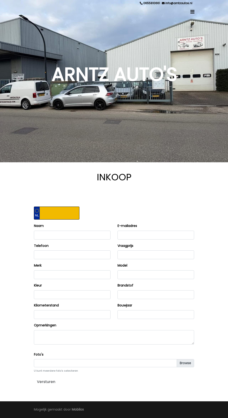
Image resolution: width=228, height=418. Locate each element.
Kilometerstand (46, 305)
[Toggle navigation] (192, 11)
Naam (39, 225)
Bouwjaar (124, 305)
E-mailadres (127, 225)
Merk (38, 265)
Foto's (38, 354)
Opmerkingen (45, 325)
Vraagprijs (125, 245)
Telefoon (41, 245)
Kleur (38, 285)
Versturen (46, 381)
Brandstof (125, 285)
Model (122, 265)
